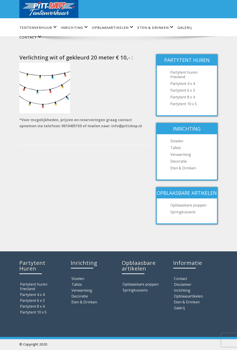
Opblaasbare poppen (188, 205)
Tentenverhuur (38, 27)
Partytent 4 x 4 (182, 83)
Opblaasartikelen (113, 27)
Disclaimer (182, 284)
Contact (180, 278)
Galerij (185, 27)
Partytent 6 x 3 (182, 90)
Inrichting (74, 27)
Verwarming (180, 154)
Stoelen (176, 141)
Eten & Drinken (155, 27)
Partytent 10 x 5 (183, 104)
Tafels (175, 147)
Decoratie (178, 161)
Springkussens (183, 212)
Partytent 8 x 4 (182, 97)
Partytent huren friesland (184, 74)
